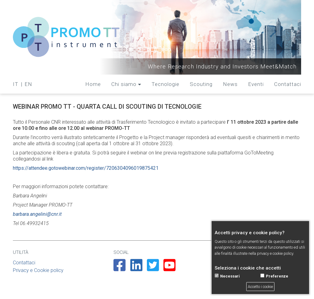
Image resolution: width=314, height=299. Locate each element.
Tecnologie (165, 84)
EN (28, 84)
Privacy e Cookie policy (38, 270)
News (230, 84)
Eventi (256, 84)
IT (15, 84)
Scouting (201, 84)
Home (93, 84)
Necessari (230, 276)
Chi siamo (123, 84)
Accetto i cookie (260, 286)
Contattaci (287, 84)
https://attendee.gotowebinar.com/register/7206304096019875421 (86, 168)
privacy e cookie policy (275, 253)
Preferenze (277, 276)
